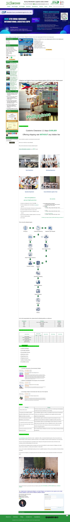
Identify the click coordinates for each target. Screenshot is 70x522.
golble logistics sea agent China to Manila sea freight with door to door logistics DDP (13, 88)
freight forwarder (24, 491)
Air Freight (22, 6)
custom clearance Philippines (32, 492)
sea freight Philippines (41, 491)
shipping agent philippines (31, 491)
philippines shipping (41, 492)
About (50, 6)
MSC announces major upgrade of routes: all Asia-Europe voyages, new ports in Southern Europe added (12, 98)
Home (8, 6)
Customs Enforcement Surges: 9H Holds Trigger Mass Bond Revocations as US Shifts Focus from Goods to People (12, 102)
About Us (8, 517)
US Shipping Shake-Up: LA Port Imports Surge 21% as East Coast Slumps (12, 109)
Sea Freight (15, 6)
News (46, 6)
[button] (69, 22)
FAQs (21, 517)
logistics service (57, 491)
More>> (16, 91)
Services (28, 6)
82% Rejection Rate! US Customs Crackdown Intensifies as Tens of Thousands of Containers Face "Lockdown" (12, 94)
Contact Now (12, 59)
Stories (41, 6)
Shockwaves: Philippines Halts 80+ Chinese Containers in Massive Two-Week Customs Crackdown (12, 106)
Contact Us (29, 517)
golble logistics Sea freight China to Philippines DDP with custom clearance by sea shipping (13, 84)
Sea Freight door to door (49, 491)
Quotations (35, 6)
